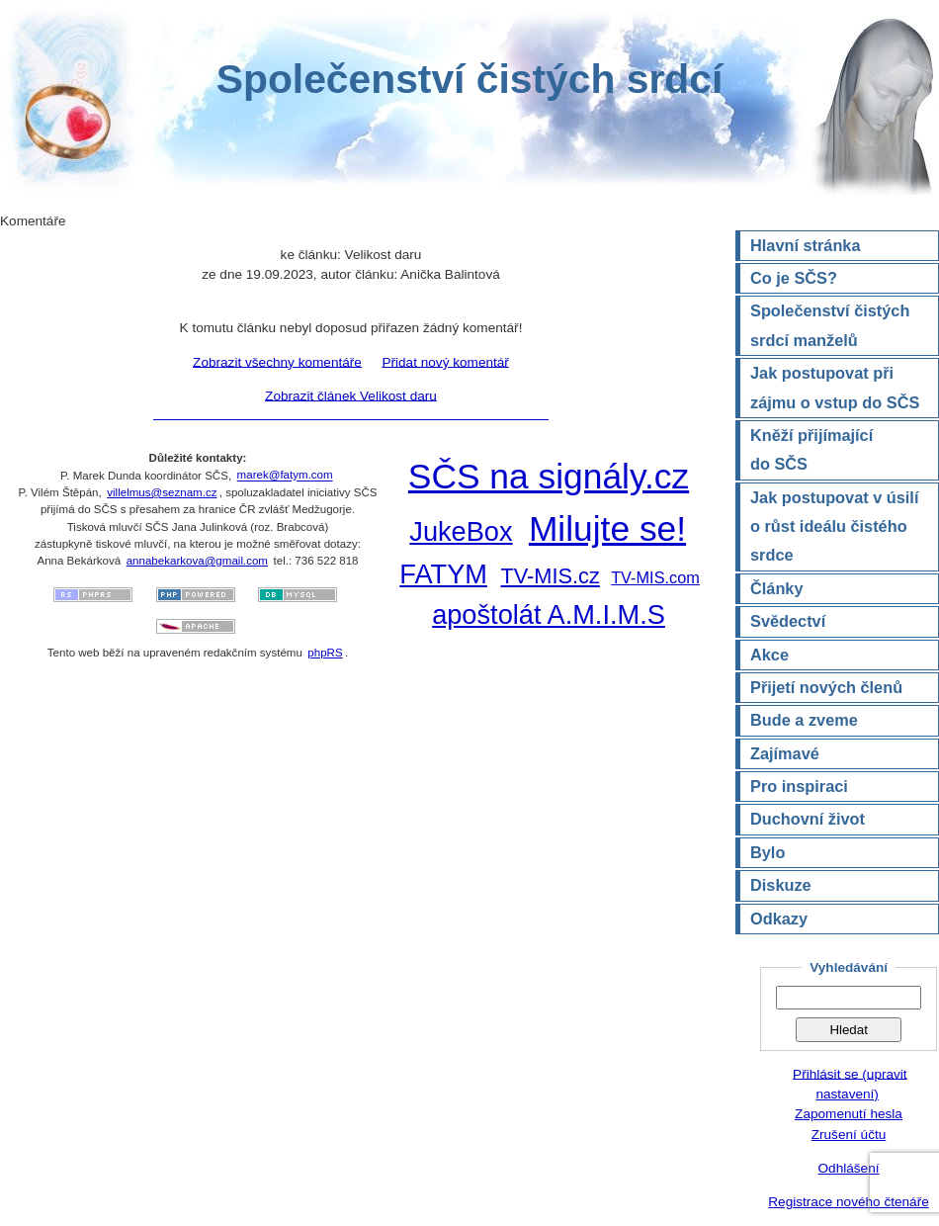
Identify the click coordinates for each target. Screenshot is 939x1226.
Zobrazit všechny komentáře (277, 361)
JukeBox (460, 531)
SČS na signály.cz (548, 476)
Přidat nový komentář (445, 361)
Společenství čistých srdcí (469, 79)
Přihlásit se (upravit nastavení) (850, 1083)
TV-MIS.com (655, 577)
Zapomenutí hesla (848, 1113)
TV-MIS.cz (549, 576)
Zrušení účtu (849, 1134)
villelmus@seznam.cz (161, 492)
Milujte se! (607, 528)
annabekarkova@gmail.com (197, 561)
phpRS (324, 652)
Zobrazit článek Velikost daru (351, 395)
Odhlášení (849, 1168)
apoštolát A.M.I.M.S (548, 614)
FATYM (443, 574)
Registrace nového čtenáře (848, 1201)
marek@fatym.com (285, 476)
